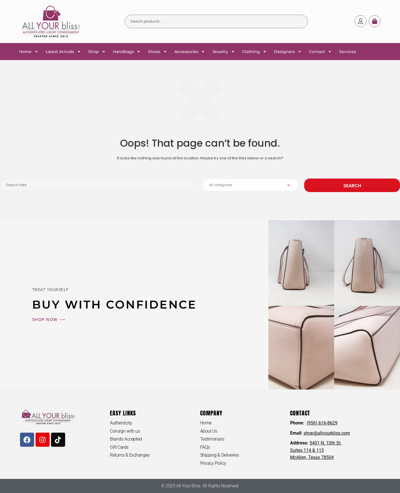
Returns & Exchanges (129, 455)
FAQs (205, 447)
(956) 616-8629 (322, 423)
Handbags (127, 51)
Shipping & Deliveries (219, 455)
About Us (208, 431)
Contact (320, 51)
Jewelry (223, 51)
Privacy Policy (213, 463)
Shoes (157, 51)
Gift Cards (119, 447)
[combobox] (216, 21)
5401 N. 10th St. (326, 443)
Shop (97, 51)
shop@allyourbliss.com (327, 433)
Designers (288, 51)
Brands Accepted (126, 439)
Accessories (189, 51)
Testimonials (212, 439)
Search (352, 185)
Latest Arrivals (63, 51)
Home (28, 51)
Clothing (254, 51)
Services (347, 51)
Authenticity (121, 423)
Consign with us (125, 431)
